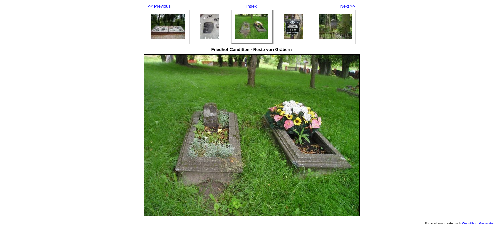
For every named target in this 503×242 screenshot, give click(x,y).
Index (251, 6)
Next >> (347, 6)
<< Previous (159, 6)
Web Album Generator (478, 223)
